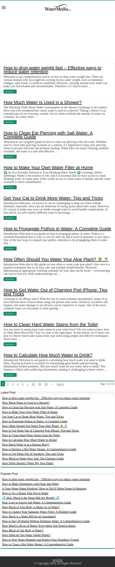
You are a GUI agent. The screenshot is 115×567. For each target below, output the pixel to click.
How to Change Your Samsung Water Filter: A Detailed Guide (39, 511)
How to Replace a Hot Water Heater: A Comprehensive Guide (39, 449)
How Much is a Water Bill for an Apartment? (29, 516)
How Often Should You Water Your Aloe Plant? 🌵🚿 (56, 259)
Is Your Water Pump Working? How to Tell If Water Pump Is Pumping (44, 488)
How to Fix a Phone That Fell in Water (25, 493)
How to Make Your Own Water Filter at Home (48, 167)
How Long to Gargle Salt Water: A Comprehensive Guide (36, 502)
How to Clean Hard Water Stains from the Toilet (51, 324)
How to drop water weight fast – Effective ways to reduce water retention (52, 69)
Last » (60, 384)
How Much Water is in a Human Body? (25, 444)
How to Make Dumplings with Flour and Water (30, 484)
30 (46, 384)
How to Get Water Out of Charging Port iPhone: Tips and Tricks (56, 291)
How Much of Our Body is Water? (22, 530)
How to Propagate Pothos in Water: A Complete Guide (57, 228)
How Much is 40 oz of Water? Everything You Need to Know (39, 525)
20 (39, 384)
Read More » (10, 91)
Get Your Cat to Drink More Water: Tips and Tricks (53, 198)
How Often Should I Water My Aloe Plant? (28, 463)
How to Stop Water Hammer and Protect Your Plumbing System (40, 539)
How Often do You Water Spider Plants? (26, 535)
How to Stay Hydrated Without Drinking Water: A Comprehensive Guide (46, 521)
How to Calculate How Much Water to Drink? (48, 355)
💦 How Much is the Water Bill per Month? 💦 (30, 497)
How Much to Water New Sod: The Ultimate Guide (33, 458)
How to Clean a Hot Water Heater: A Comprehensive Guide (38, 544)
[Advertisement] (57, 38)
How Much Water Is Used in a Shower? (43, 102)
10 (33, 384)
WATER (58, 560)
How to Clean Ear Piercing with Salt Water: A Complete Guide (48, 134)
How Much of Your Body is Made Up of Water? (31, 507)
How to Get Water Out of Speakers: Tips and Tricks (33, 453)
